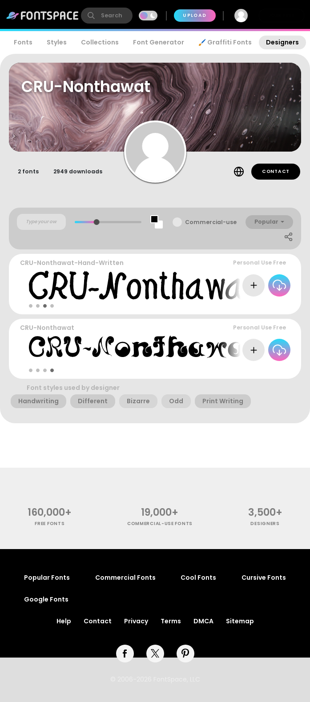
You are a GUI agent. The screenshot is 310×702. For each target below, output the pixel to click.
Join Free (281, 15)
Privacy (136, 621)
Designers (282, 42)
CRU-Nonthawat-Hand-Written (72, 262)
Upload (194, 15)
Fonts (23, 42)
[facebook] (125, 653)
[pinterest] (185, 653)
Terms (171, 621)
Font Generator (158, 42)
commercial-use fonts (160, 523)
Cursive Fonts (264, 577)
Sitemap (240, 621)
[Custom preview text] (41, 222)
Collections (100, 42)
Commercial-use (211, 222)
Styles (57, 42)
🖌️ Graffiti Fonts (225, 42)
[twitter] (155, 653)
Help (63, 621)
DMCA (203, 621)
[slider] (97, 222)
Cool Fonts (198, 577)
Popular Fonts (47, 577)
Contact (276, 171)
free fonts (49, 523)
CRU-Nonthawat (47, 327)
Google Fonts (46, 599)
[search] (107, 16)
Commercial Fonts (125, 577)
